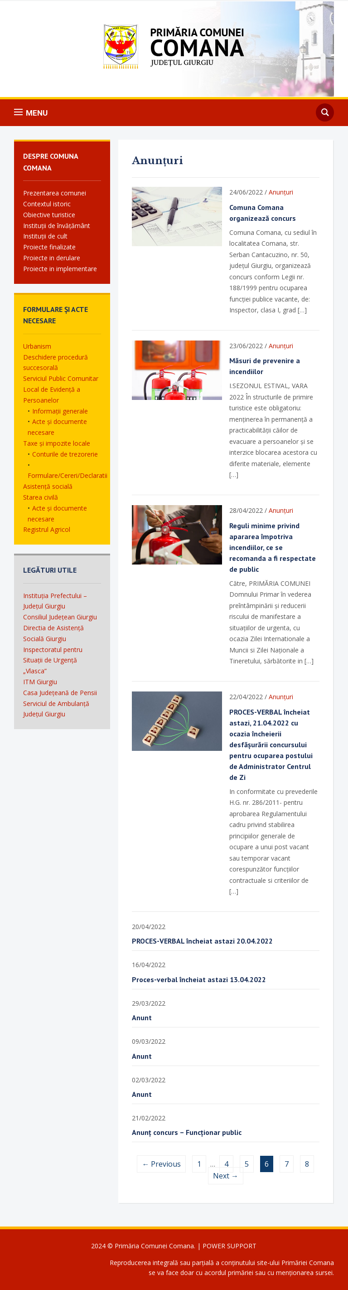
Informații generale (60, 411)
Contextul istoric (47, 204)
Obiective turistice (49, 214)
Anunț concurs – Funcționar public (187, 1132)
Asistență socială (47, 486)
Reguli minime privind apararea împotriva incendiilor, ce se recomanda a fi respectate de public (272, 547)
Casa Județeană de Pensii (60, 692)
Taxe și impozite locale (56, 443)
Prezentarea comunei (54, 193)
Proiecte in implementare (60, 268)
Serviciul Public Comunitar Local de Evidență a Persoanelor (60, 389)
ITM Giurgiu (40, 681)
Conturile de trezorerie (65, 454)
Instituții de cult (45, 236)
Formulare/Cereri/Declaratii (67, 475)
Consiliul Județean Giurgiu (60, 617)
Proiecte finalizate (49, 247)
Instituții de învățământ (56, 225)
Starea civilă (40, 497)
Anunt (142, 1017)
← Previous (161, 1164)
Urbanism (37, 346)
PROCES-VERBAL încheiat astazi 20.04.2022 (202, 940)
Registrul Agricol (46, 529)
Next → (225, 1176)
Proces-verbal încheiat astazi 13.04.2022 (199, 979)
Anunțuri (281, 192)
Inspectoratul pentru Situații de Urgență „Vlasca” (52, 660)
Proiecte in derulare (51, 257)
